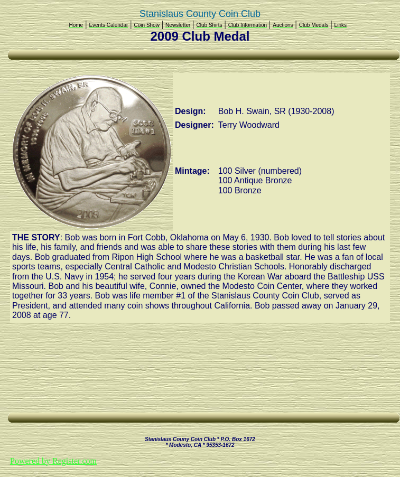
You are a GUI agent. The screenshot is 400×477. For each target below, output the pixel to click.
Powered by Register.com (53, 460)
